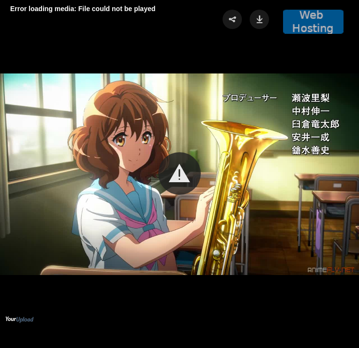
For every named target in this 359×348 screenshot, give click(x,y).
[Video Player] (179, 174)
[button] (179, 173)
